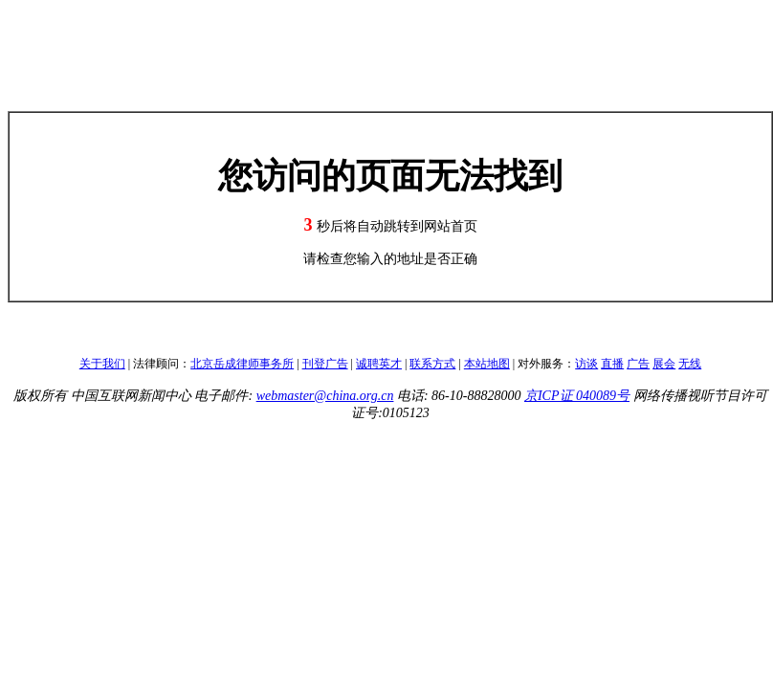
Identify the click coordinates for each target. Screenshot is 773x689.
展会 (663, 363)
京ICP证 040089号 (576, 396)
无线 (689, 363)
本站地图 (487, 363)
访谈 (586, 363)
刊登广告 (325, 363)
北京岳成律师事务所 (242, 363)
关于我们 (102, 363)
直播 (612, 363)
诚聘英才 (379, 363)
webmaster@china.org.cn (325, 396)
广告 (638, 363)
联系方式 (432, 363)
